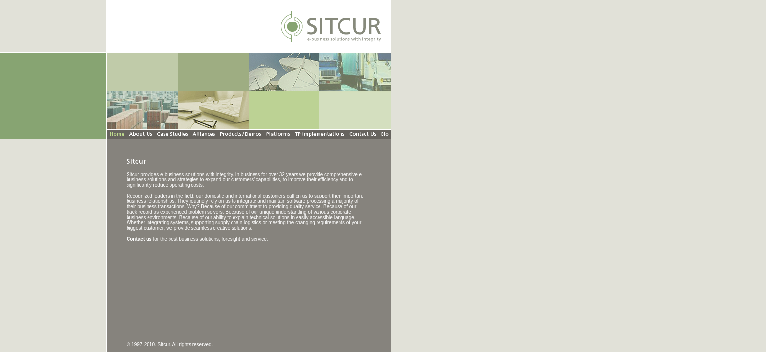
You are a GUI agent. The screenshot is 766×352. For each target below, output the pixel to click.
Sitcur (164, 344)
